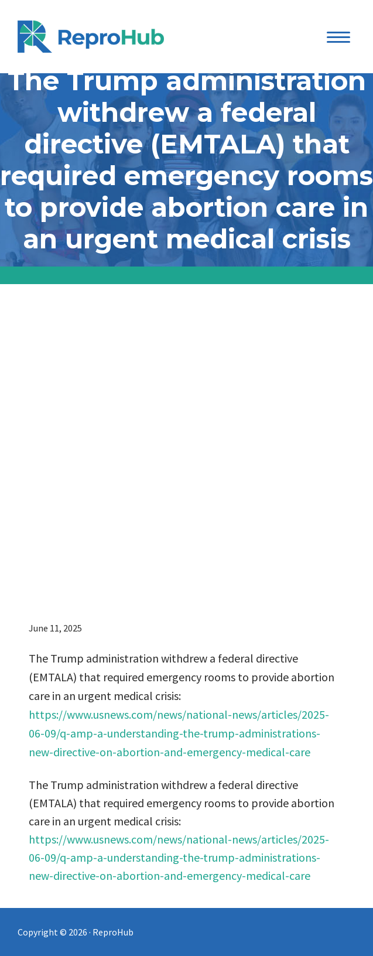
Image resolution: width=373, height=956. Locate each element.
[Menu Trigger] (338, 37)
